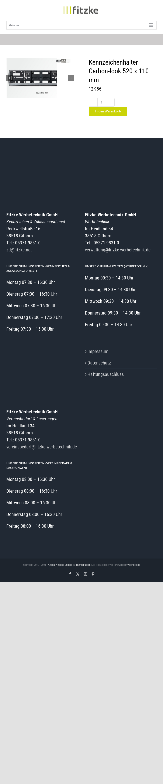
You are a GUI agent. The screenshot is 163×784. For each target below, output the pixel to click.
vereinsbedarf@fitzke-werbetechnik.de (41, 446)
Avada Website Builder (60, 564)
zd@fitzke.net (19, 249)
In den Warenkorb (108, 111)
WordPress (134, 564)
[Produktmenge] (101, 102)
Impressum (97, 351)
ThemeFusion (83, 564)
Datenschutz (99, 363)
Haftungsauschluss (105, 374)
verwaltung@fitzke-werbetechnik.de (117, 249)
